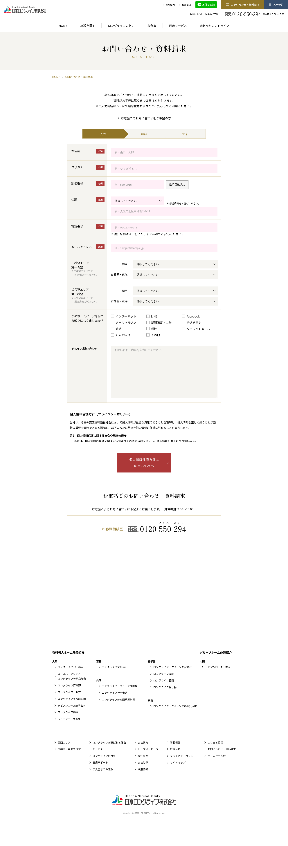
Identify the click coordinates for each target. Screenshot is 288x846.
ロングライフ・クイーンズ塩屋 (120, 694)
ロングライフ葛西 (163, 688)
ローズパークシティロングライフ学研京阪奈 (72, 684)
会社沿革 (143, 771)
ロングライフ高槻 (68, 720)
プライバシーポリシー (183, 764)
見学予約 (276, 4)
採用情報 (186, 4)
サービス (98, 757)
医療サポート (100, 771)
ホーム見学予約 (217, 764)
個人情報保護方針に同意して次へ (144, 470)
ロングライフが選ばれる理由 (109, 751)
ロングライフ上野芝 (69, 700)
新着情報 (175, 751)
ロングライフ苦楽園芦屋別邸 (118, 708)
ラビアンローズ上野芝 (218, 675)
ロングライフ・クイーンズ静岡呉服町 (175, 714)
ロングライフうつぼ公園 (72, 707)
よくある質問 (215, 751)
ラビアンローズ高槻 (69, 727)
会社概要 (143, 764)
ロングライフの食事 (104, 764)
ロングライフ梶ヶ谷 (165, 695)
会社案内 (170, 4)
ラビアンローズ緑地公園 (72, 714)
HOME (56, 77)
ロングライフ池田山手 (70, 675)
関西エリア (64, 751)
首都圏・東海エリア (69, 757)
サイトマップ (178, 771)
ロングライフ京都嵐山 (114, 675)
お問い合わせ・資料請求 (242, 4)
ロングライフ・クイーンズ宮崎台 (172, 675)
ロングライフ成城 (163, 682)
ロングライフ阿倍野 (69, 693)
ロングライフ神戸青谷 (114, 701)
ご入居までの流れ (103, 777)
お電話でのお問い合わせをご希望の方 (146, 118)
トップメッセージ (148, 757)
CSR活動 (175, 757)
